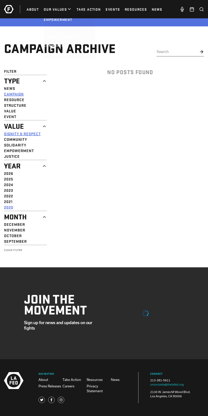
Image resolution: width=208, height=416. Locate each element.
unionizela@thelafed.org (167, 384)
